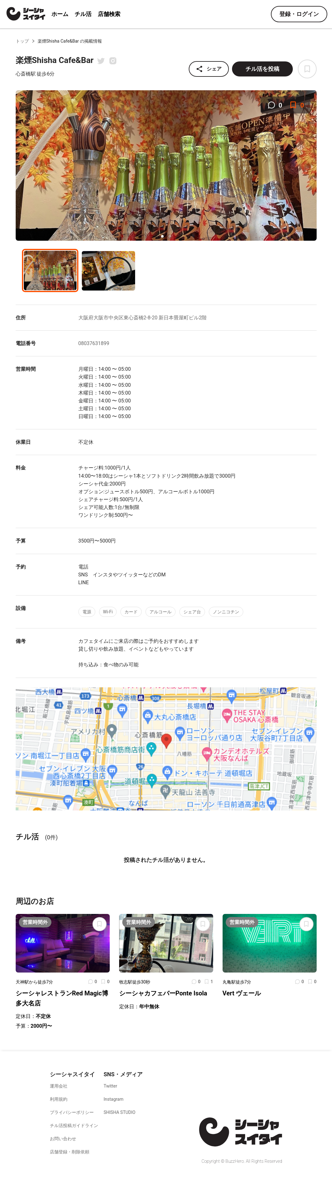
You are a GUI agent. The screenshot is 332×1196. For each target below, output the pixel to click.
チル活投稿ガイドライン (74, 1125)
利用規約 (58, 1099)
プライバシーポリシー (72, 1112)
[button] (162, 236)
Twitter (110, 1085)
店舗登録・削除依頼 (69, 1151)
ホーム (59, 14)
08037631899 (93, 343)
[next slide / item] (312, 166)
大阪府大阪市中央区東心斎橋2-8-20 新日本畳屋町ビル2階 (142, 318)
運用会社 (58, 1085)
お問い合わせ (63, 1138)
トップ (22, 41)
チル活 (83, 14)
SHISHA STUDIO (119, 1112)
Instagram (113, 1099)
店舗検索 (109, 14)
